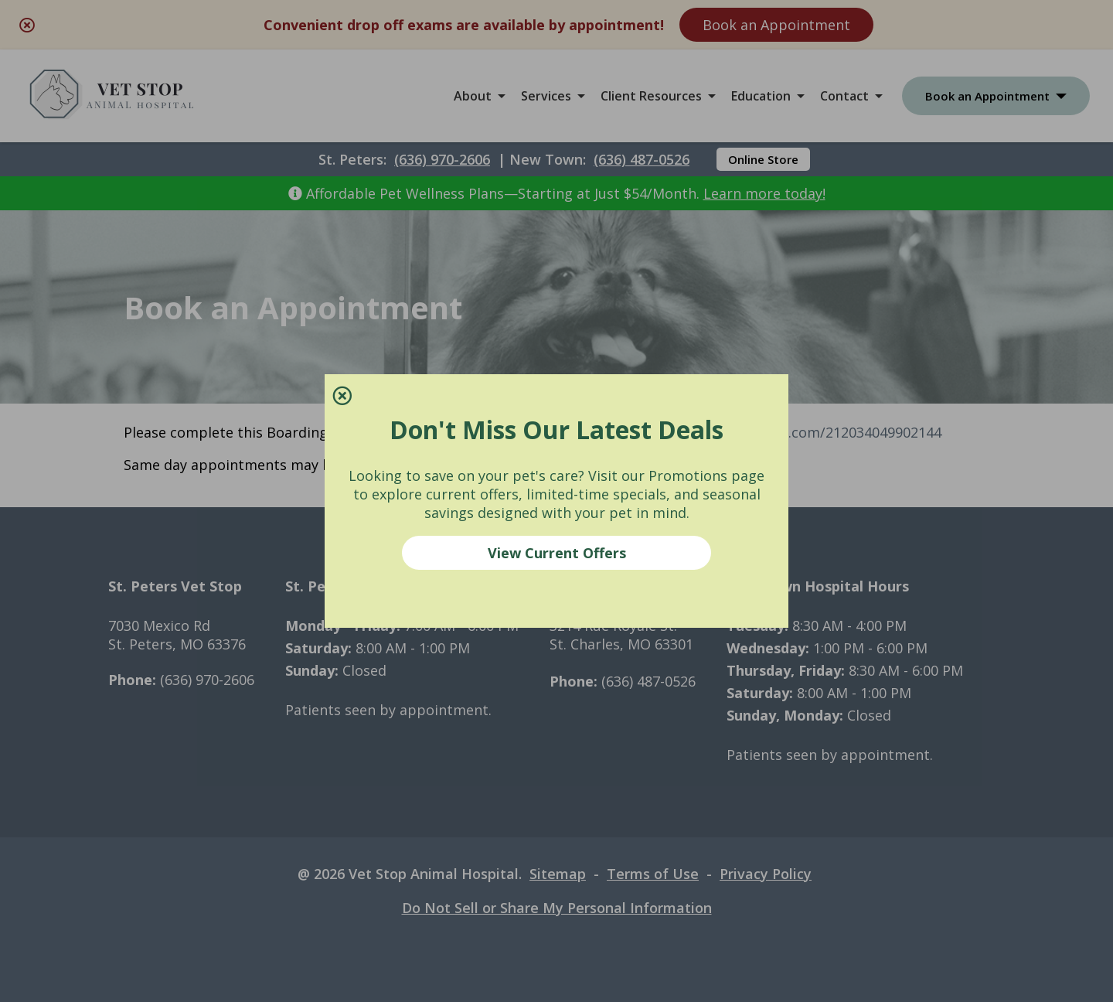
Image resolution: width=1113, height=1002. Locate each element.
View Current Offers (557, 553)
